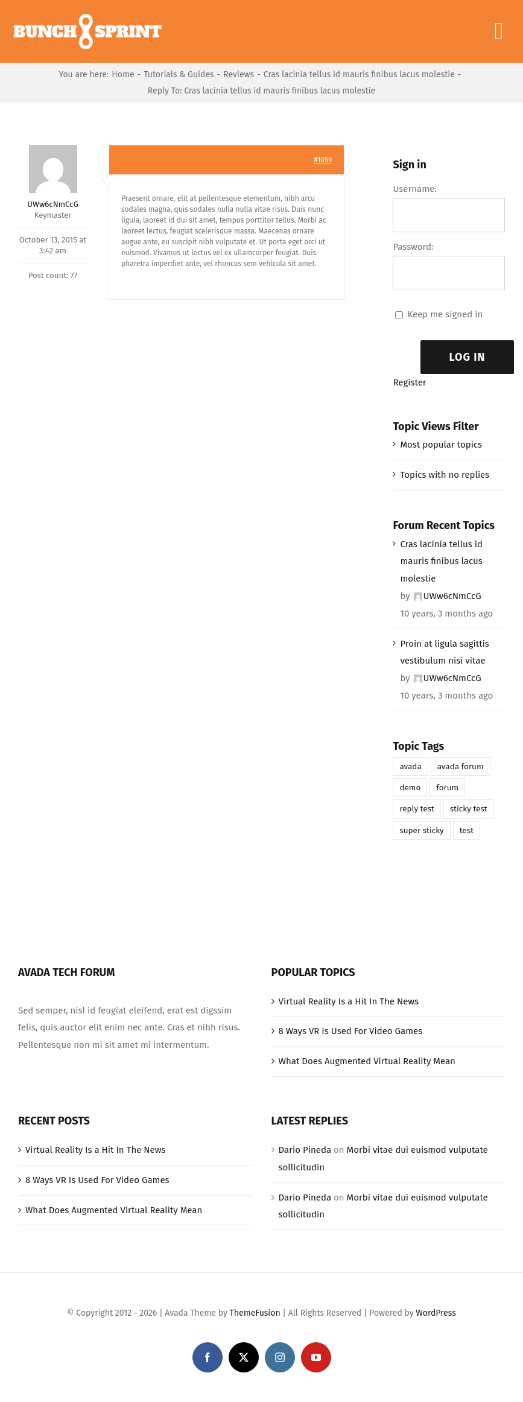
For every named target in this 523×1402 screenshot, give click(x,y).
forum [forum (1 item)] (447, 787)
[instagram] (280, 1357)
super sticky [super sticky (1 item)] (421, 830)
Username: (414, 188)
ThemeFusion (255, 1313)
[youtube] (316, 1357)
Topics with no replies (444, 474)
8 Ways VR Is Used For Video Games (351, 1031)
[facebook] (207, 1357)
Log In (467, 357)
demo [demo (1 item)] (409, 787)
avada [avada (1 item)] (410, 766)
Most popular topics (441, 444)
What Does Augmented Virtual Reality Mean (367, 1061)
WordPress (435, 1313)
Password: (413, 246)
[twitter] (244, 1357)
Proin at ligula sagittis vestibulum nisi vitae (444, 652)
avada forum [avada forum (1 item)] (460, 766)
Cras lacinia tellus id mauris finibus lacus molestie (441, 562)
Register (409, 382)
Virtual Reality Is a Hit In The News (349, 1001)
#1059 (323, 160)
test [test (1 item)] (467, 830)
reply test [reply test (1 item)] (416, 809)
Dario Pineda (305, 1149)
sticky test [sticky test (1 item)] (468, 809)
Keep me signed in (445, 314)
